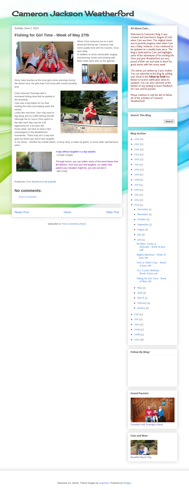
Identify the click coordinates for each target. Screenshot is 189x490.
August (141, 229)
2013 (136, 204)
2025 (137, 144)
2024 (137, 149)
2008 (137, 334)
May (140, 287)
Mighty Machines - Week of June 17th (151, 256)
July (139, 234)
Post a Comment (27, 196)
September (143, 224)
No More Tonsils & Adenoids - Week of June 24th (151, 246)
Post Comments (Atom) (74, 223)
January (141, 308)
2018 (136, 179)
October (142, 219)
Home (67, 212)
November (143, 214)
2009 (137, 329)
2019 (137, 174)
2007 (137, 339)
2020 (137, 169)
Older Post (112, 212)
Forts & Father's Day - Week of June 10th (151, 264)
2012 (136, 314)
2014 (137, 199)
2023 (137, 154)
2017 (136, 184)
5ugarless (104, 483)
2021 (136, 164)
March (141, 297)
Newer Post (22, 212)
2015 (136, 194)
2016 (137, 189)
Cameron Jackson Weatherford (73, 13)
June (139, 239)
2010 (137, 324)
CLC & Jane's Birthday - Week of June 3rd (149, 272)
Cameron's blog (152, 34)
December (143, 209)
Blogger (127, 483)
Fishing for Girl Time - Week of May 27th (151, 280)
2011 (136, 319)
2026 (137, 139)
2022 (137, 159)
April (140, 292)
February (142, 303)
